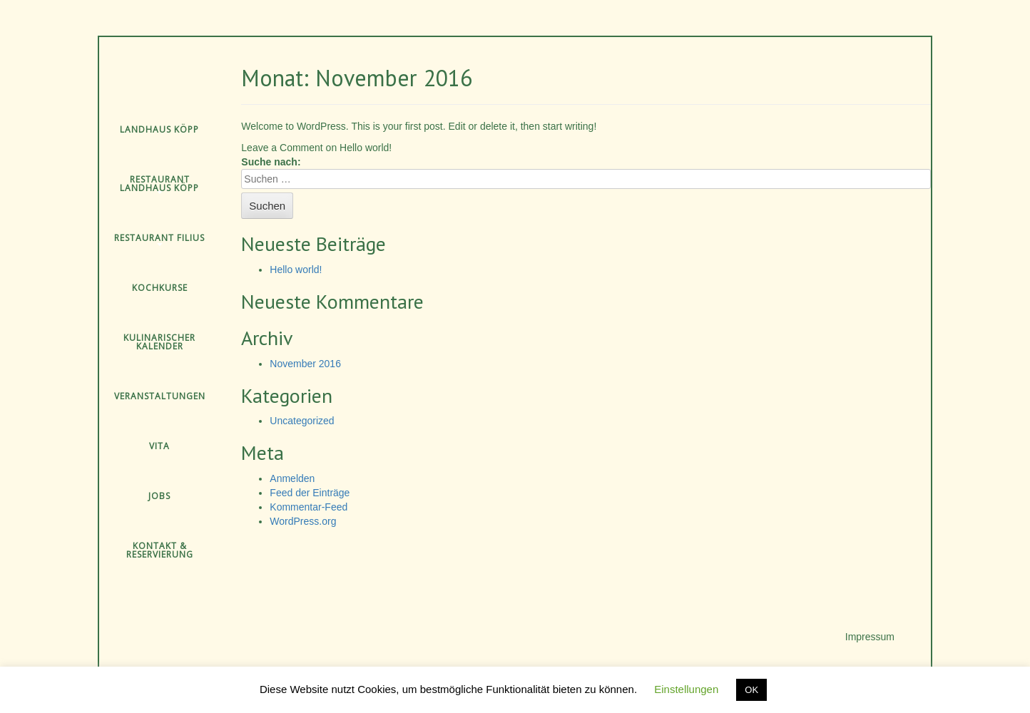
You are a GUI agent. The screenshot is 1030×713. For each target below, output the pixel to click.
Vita (159, 446)
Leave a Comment (316, 147)
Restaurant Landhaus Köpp (159, 183)
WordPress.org (303, 521)
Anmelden (292, 478)
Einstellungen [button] (686, 689)
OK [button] (751, 689)
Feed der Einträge (310, 492)
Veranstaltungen (159, 396)
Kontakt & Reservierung (159, 550)
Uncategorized (302, 420)
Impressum (869, 636)
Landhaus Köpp (159, 129)
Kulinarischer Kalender (159, 342)
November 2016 (305, 363)
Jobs (159, 496)
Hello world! (296, 269)
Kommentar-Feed (308, 507)
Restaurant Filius (159, 238)
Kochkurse (160, 288)
